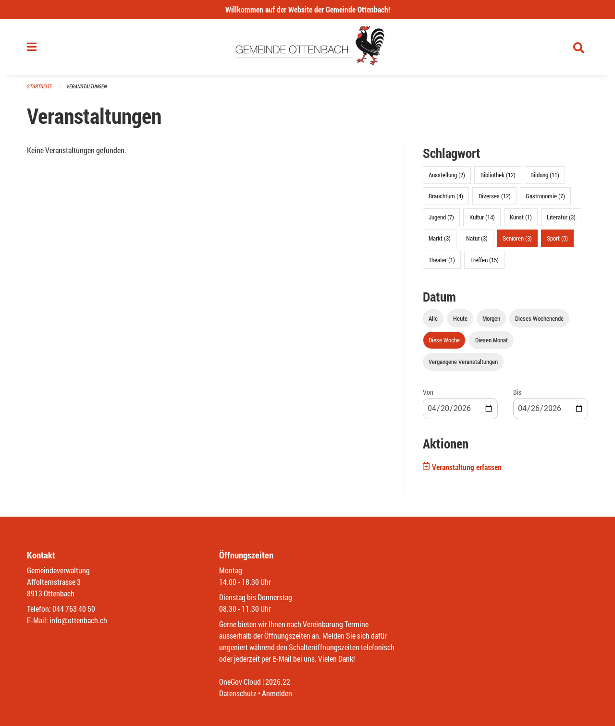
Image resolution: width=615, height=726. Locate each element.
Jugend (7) (441, 217)
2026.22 (277, 682)
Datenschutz (238, 693)
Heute (460, 318)
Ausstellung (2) (447, 175)
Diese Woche (444, 340)
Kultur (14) (482, 217)
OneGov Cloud (240, 682)
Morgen (491, 318)
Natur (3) (477, 238)
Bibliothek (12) (498, 175)
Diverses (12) (495, 196)
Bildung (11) (544, 175)
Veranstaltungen (86, 86)
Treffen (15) (484, 260)
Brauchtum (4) (446, 196)
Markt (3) (440, 238)
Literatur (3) (561, 217)
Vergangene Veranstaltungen (463, 361)
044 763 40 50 (73, 609)
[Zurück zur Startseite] (307, 47)
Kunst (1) (521, 217)
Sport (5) (557, 238)
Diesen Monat (491, 340)
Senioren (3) (517, 238)
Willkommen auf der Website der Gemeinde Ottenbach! (307, 9)
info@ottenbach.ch (78, 620)
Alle (433, 318)
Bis (517, 392)
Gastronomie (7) (545, 196)
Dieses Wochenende (539, 318)
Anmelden (277, 693)
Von (428, 392)
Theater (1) (442, 260)
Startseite (39, 86)
